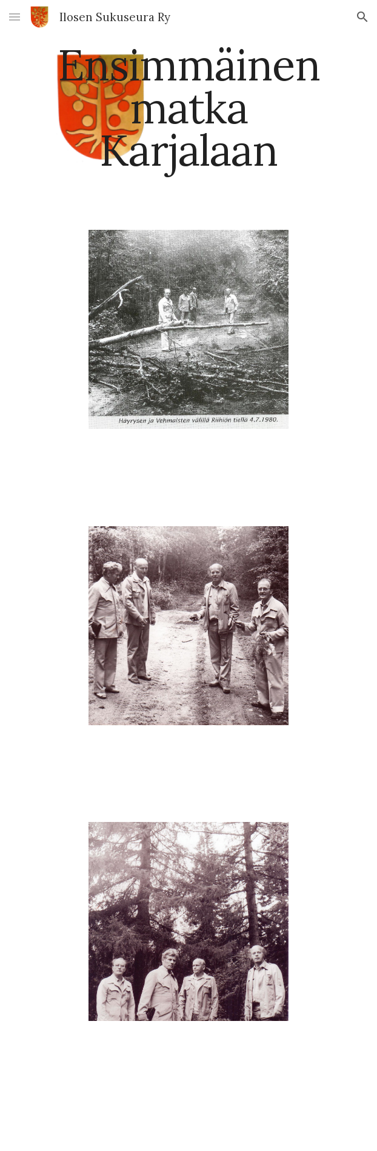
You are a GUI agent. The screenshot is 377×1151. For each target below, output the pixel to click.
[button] (14, 16)
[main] (188, 108)
